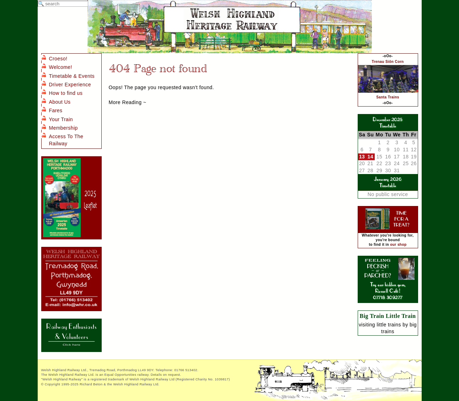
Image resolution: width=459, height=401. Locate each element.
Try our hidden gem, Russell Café (388, 284)
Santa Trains (387, 97)
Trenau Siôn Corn (388, 62)
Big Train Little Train (388, 316)
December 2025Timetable (387, 122)
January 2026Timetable (387, 182)
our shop (398, 244)
